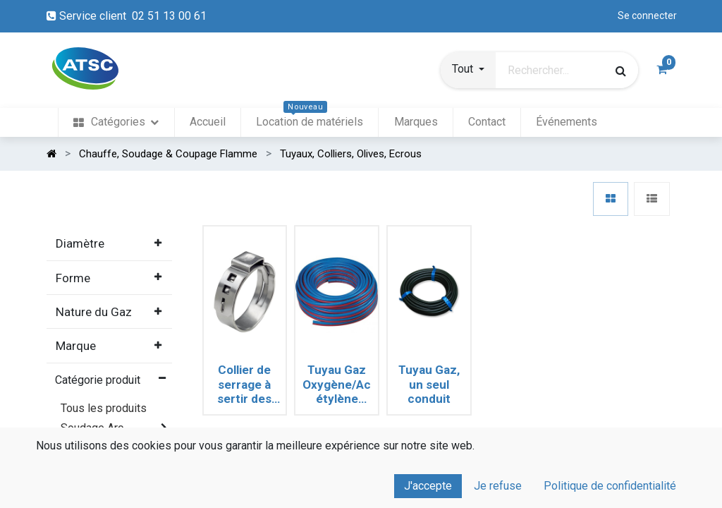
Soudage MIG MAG (107, 467)
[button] (468, 70)
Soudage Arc (92, 428)
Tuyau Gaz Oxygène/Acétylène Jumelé (336, 384)
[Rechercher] (621, 70)
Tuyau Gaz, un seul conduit (429, 384)
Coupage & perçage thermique (107, 492)
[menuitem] (116, 122)
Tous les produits (104, 408)
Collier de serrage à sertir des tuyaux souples (244, 384)
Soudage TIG (92, 447)
